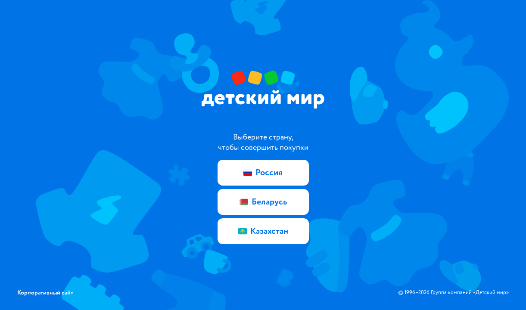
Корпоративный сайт (45, 292)
